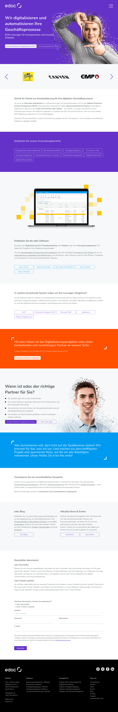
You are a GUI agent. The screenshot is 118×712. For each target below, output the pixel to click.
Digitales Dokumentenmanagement (71, 691)
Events (92, 689)
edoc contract (85, 267)
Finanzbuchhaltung (21, 521)
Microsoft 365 (66, 312)
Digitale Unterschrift (94, 155)
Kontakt (92, 694)
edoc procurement (44, 267)
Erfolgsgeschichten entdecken (27, 358)
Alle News (70, 534)
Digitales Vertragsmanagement (69, 689)
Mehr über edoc (47, 422)
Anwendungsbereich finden (48, 46)
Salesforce (86, 312)
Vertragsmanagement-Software (36, 689)
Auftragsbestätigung (73, 150)
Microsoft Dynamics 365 (45, 312)
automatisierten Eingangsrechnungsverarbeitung (39, 252)
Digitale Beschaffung (66, 684)
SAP (24, 312)
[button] (6, 76)
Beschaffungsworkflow (52, 150)
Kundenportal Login (97, 698)
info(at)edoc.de (10, 693)
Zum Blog (24, 534)
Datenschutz (9, 699)
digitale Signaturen (88, 484)
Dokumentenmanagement (72, 155)
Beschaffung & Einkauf (38, 521)
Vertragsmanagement (24, 155)
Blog (91, 691)
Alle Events (89, 534)
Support (93, 696)
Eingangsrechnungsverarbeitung (28, 150)
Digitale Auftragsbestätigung (69, 687)
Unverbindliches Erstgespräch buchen (20, 46)
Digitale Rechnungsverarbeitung (70, 682)
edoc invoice (24, 267)
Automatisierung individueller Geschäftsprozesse (32, 255)
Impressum (9, 701)
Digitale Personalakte (24, 160)
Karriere (92, 684)
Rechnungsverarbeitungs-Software (38, 682)
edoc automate (24, 271)
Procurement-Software (34, 684)
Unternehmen (94, 682)
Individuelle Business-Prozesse (47, 155)
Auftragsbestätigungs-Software (37, 687)
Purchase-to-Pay (92, 150)
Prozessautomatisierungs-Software (38, 691)
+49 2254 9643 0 (11, 695)
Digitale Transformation (41, 527)
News (92, 687)
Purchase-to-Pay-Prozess (84, 252)
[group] (28, 76)
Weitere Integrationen (24, 317)
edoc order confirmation (64, 267)
